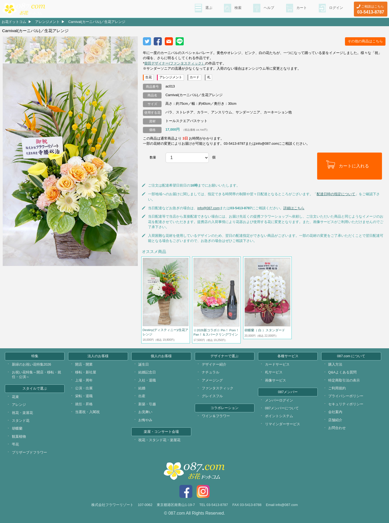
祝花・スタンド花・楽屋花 (159, 440)
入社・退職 (147, 380)
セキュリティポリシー (345, 404)
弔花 (15, 444)
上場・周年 (84, 380)
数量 (153, 157)
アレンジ (19, 405)
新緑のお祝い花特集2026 (31, 364)
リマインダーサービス (282, 424)
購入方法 (335, 364)
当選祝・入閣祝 (87, 412)
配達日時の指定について (336, 194)
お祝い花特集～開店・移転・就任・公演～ (36, 374)
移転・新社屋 (85, 372)
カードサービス (277, 364)
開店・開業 (84, 364)
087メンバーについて (282, 408)
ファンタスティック (217, 388)
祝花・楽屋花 (22, 413)
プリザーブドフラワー (29, 452)
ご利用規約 (337, 388)
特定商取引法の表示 (344, 380)
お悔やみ (145, 420)
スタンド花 (20, 421)
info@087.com (208, 208)
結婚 (141, 388)
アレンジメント (47, 22)
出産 (141, 396)
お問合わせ (337, 428)
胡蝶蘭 (17, 428)
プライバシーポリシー (345, 396)
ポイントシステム (279, 416)
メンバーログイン (279, 400)
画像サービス (275, 380)
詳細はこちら (293, 208)
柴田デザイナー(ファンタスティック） (174, 63)
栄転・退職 (84, 396)
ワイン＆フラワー (216, 416)
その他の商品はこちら (365, 41)
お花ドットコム (14, 22)
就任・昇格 (84, 404)
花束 (15, 397)
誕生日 (143, 364)
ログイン (335, 8)
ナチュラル (210, 372)
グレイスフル (212, 396)
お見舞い (145, 412)
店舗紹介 (335, 420)
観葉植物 (19, 436)
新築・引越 (147, 404)
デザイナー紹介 (214, 364)
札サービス (274, 372)
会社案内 (335, 412)
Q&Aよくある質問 (342, 372)
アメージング (212, 380)
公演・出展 (84, 388)
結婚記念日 (147, 372)
